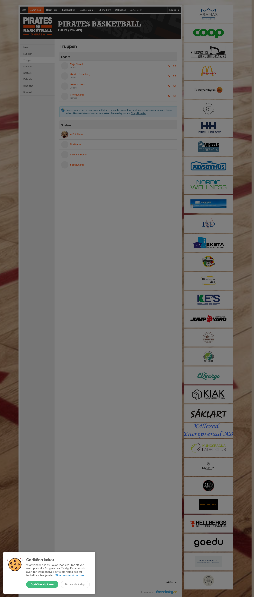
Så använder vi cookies (69, 575)
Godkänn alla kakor (42, 584)
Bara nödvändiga (75, 584)
